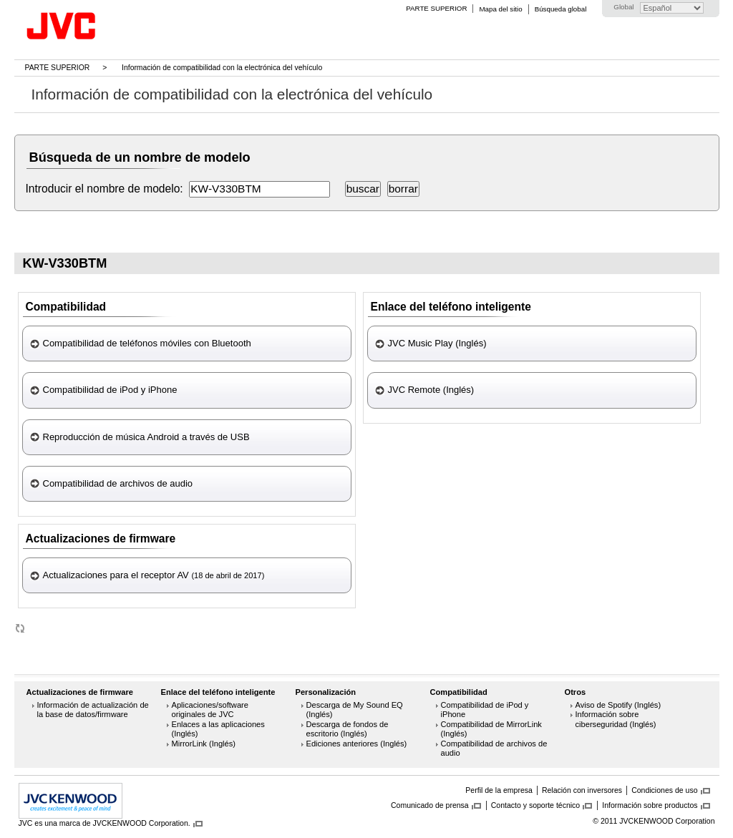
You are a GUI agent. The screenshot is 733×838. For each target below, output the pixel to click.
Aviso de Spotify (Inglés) (618, 705)
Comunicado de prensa (430, 805)
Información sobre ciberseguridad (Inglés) (616, 719)
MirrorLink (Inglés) (204, 743)
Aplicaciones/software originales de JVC (210, 710)
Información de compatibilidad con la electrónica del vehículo (222, 68)
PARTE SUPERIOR (436, 8)
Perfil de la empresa (499, 790)
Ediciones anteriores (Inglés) (356, 743)
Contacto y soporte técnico (536, 805)
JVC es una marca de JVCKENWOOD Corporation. (104, 823)
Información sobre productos (649, 805)
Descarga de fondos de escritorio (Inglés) (347, 729)
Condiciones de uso (664, 790)
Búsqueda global (561, 9)
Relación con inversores (582, 790)
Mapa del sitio (500, 9)
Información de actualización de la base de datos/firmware (93, 710)
